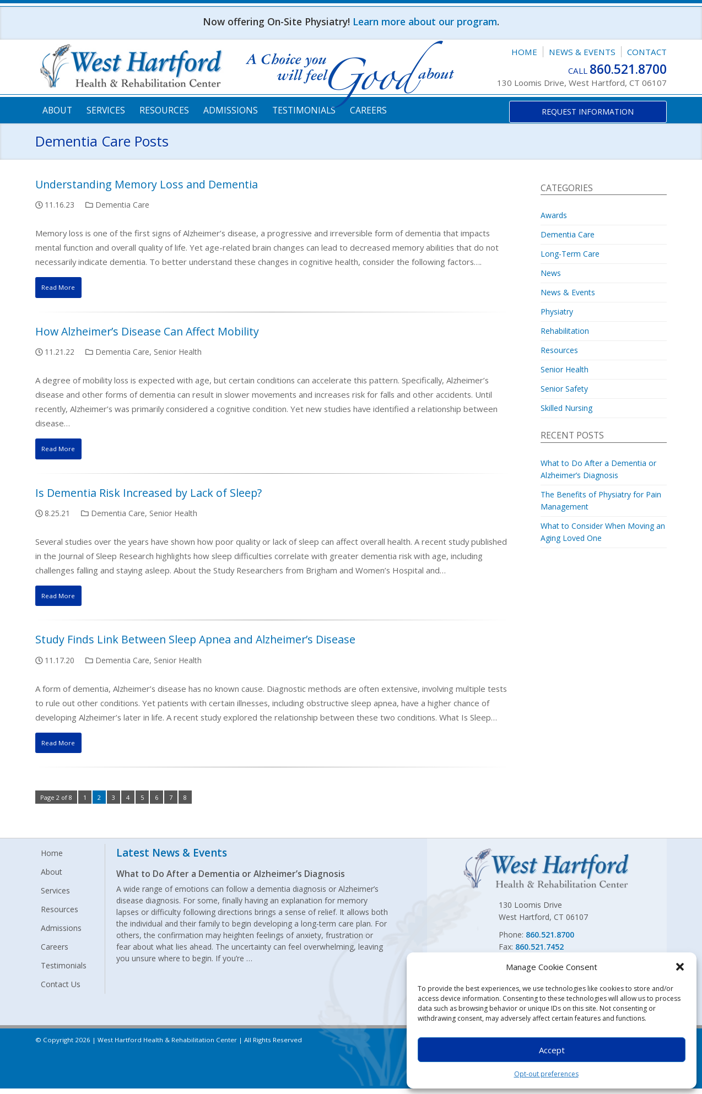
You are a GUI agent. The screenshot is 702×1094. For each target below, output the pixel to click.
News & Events (582, 51)
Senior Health (178, 353)
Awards (554, 215)
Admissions (230, 110)
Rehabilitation (565, 331)
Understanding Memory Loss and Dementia (146, 184)
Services (106, 110)
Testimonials (304, 110)
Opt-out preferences (546, 1074)
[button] (679, 966)
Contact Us (60, 989)
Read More (62, 288)
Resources (164, 110)
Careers (368, 110)
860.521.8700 (628, 69)
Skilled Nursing (566, 408)
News (551, 273)
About (57, 110)
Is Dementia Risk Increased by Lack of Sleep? (148, 495)
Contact (647, 51)
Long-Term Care (570, 253)
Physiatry (557, 311)
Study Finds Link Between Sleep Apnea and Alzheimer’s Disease (195, 643)
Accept (552, 1049)
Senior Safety (564, 388)
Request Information (588, 111)
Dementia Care (122, 204)
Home (524, 51)
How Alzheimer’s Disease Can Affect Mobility (147, 332)
